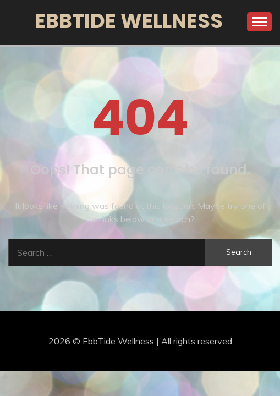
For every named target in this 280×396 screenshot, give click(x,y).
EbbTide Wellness (129, 21)
